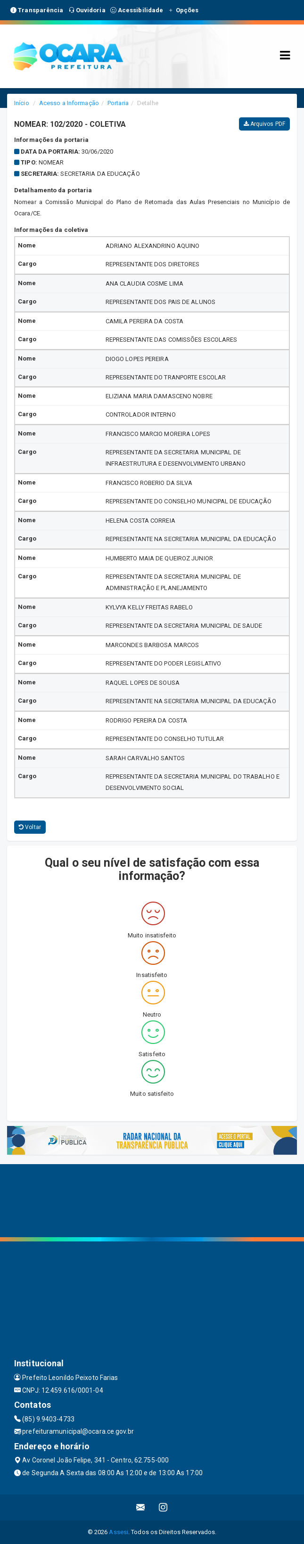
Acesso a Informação (69, 103)
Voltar (30, 827)
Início (21, 103)
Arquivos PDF (264, 124)
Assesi (118, 1532)
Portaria (118, 103)
